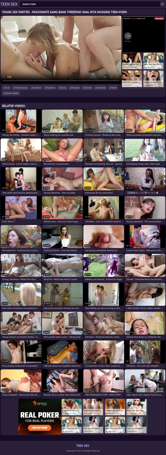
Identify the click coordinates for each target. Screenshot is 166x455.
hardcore (51, 87)
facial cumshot (12, 93)
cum (8, 87)
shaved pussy (22, 87)
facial (114, 87)
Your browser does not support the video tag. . (61, 50)
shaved (88, 87)
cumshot (37, 87)
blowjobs (102, 87)
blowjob (75, 87)
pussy (63, 87)
